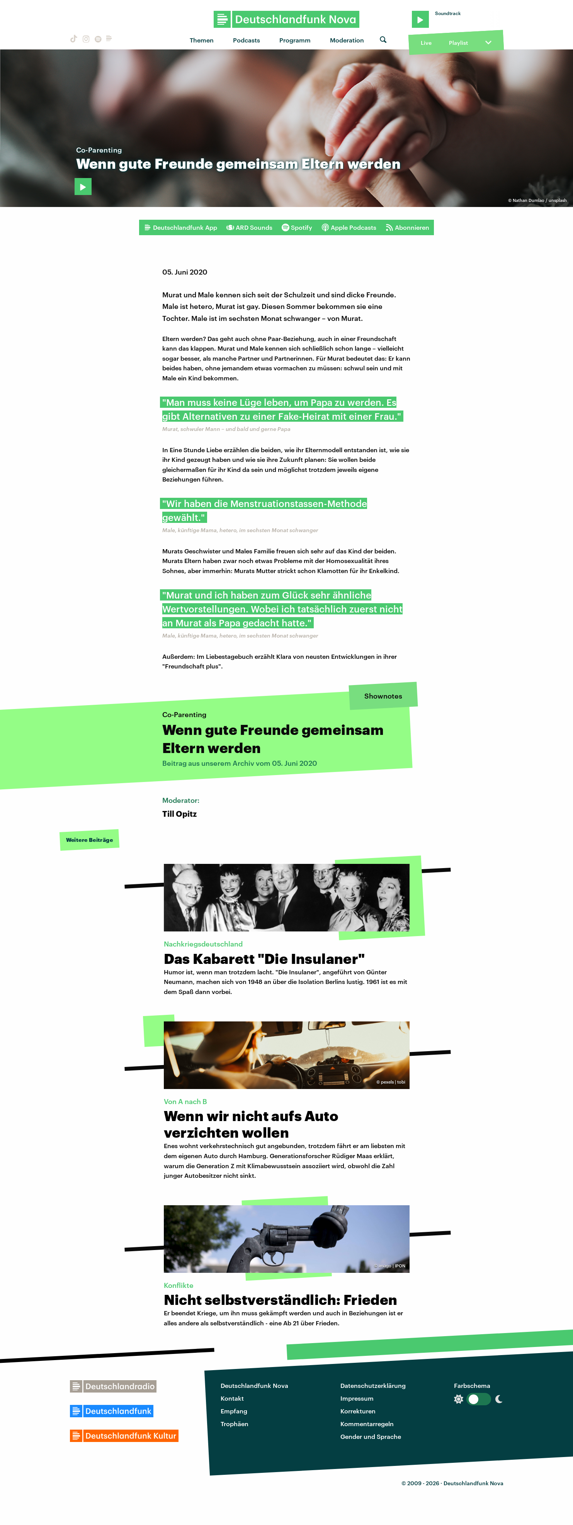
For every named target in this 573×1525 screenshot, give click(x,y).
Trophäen (234, 1423)
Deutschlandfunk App (180, 227)
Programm (295, 40)
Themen (202, 40)
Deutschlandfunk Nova (254, 1385)
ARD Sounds (249, 227)
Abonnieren (407, 227)
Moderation (347, 40)
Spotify (297, 227)
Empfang (234, 1411)
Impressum (357, 1398)
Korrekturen (358, 1411)
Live (426, 42)
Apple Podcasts (348, 227)
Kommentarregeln (367, 1423)
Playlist (458, 42)
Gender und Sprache (370, 1436)
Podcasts (246, 40)
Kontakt (232, 1398)
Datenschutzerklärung (373, 1385)
